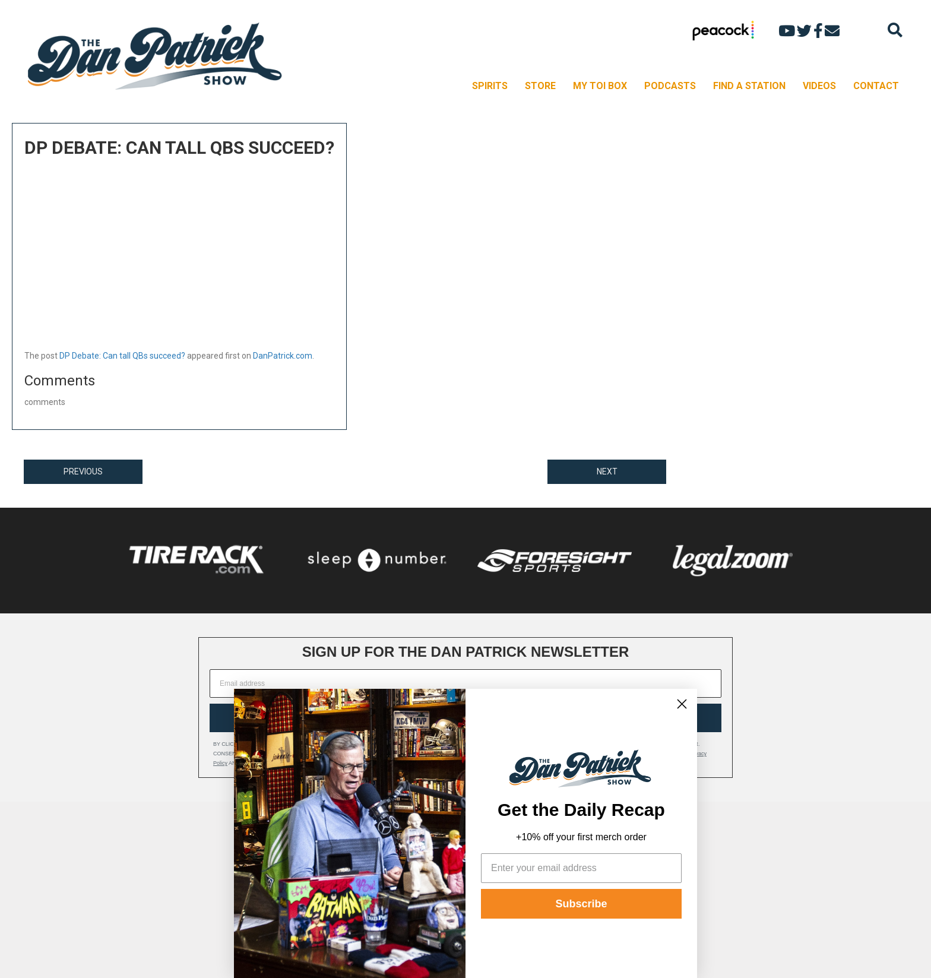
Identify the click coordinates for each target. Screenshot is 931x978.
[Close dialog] (682, 704)
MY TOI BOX (600, 85)
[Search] (895, 30)
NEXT (607, 471)
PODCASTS (670, 85)
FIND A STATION (749, 85)
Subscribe (581, 904)
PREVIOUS (83, 471)
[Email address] (465, 683)
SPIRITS (490, 85)
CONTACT (876, 85)
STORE (540, 85)
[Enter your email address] (581, 868)
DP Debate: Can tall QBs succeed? (122, 355)
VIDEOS (819, 85)
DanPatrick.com (282, 355)
